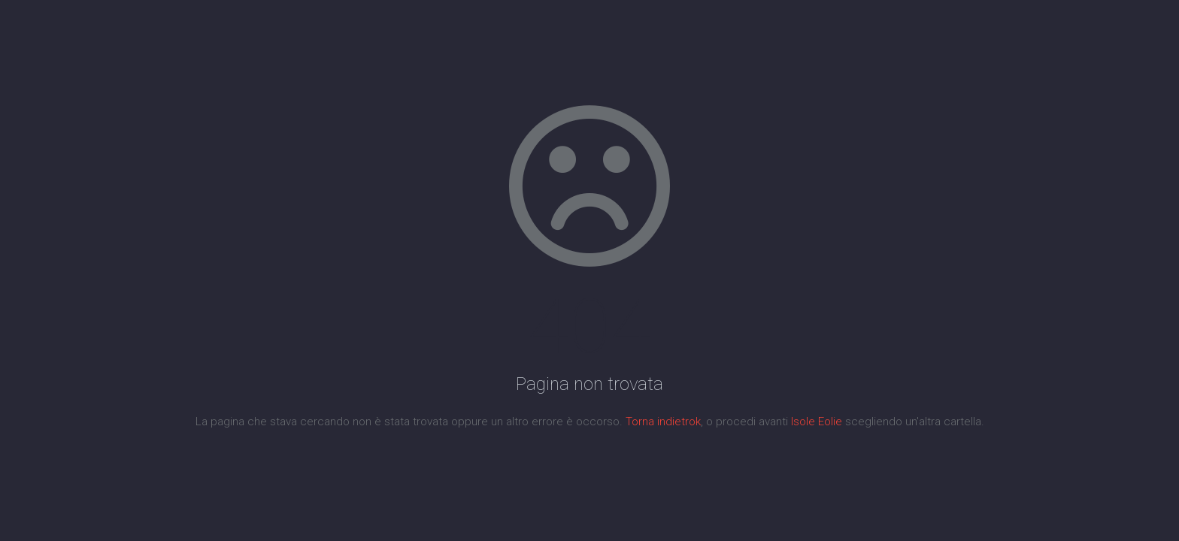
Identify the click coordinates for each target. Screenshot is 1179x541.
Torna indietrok (663, 421)
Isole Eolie (816, 421)
